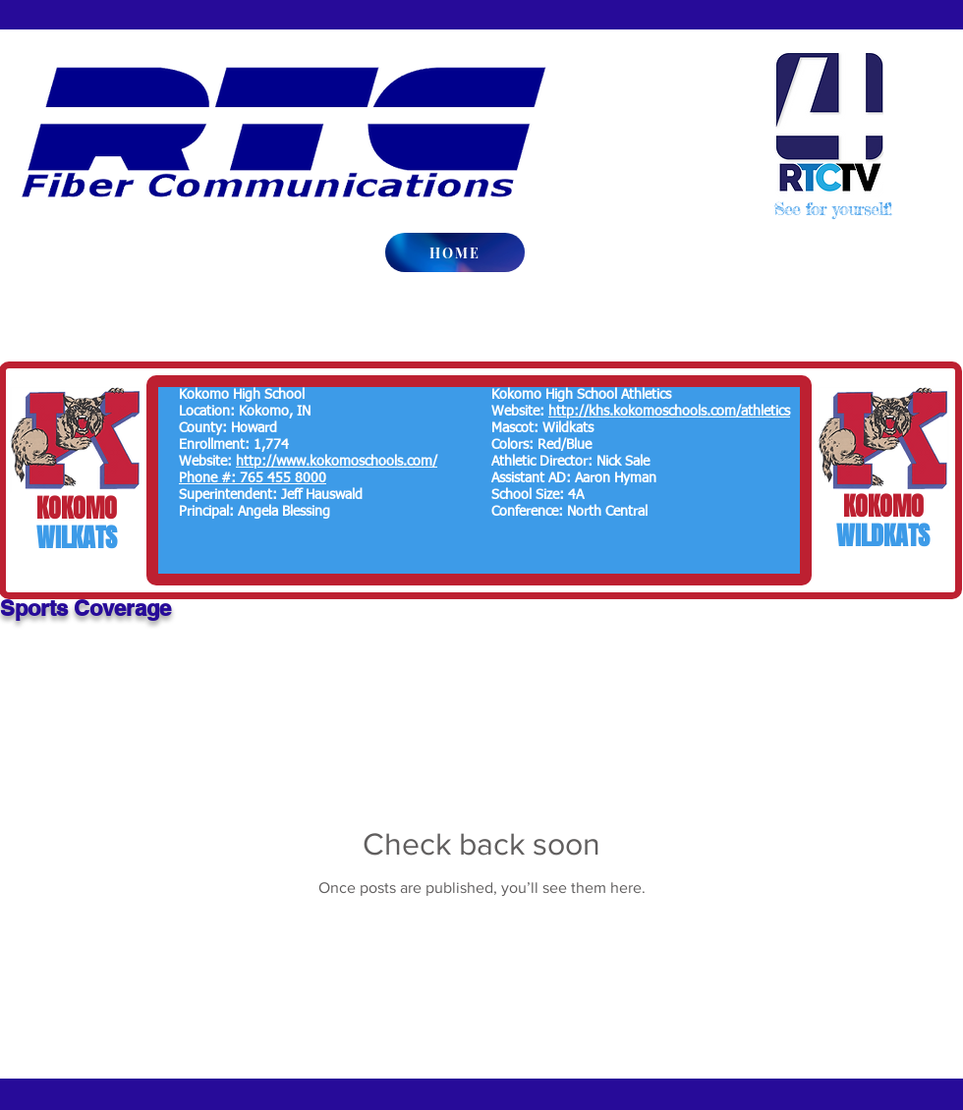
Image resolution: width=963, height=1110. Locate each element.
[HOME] (455, 252)
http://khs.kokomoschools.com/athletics (669, 411)
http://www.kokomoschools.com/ (336, 462)
